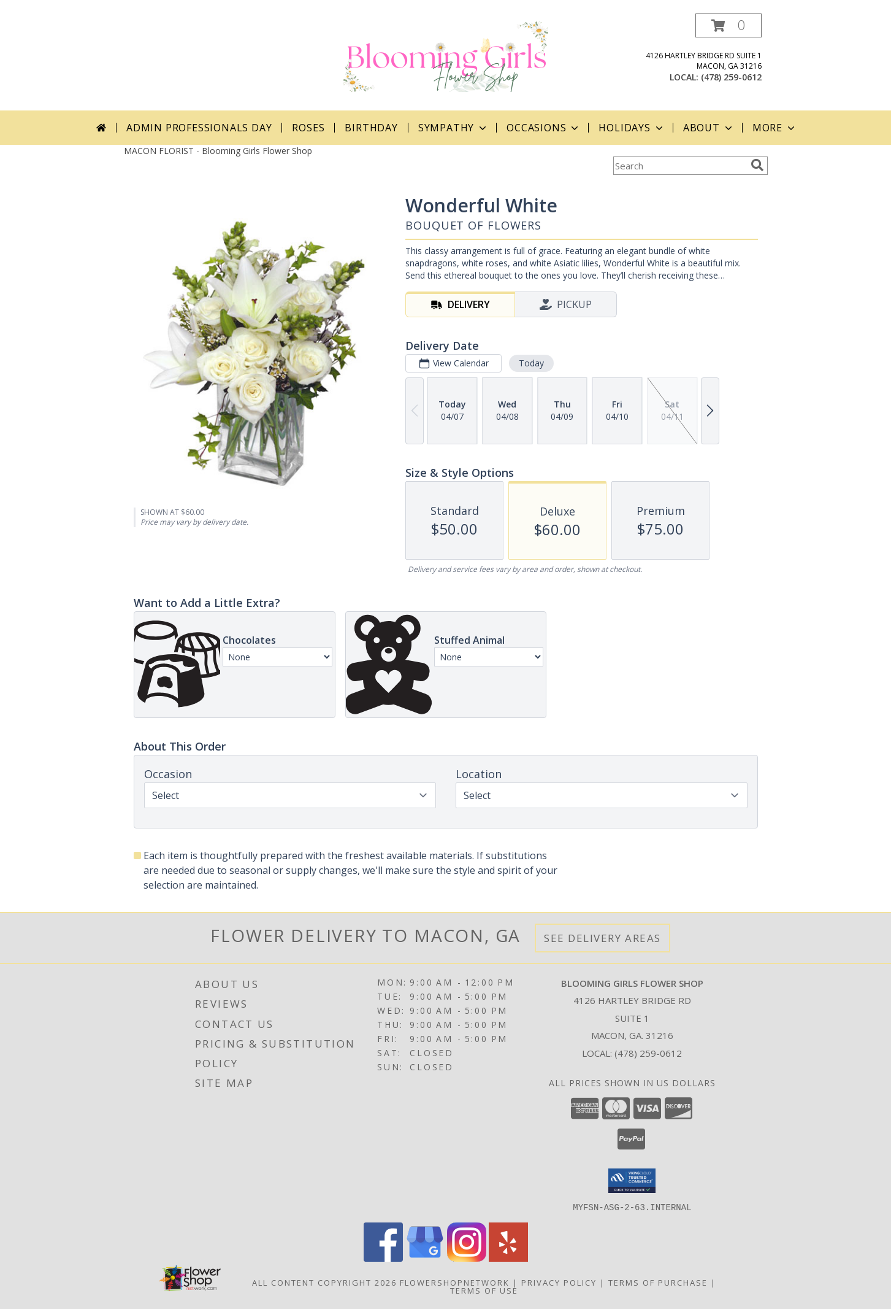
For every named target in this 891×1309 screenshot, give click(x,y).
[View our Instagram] (466, 1258)
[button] (728, 25)
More (774, 127)
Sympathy (453, 127)
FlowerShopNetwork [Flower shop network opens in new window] (455, 1282)
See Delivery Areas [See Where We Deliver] (602, 938)
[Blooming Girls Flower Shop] (445, 55)
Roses (308, 127)
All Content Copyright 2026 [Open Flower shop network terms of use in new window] (324, 1282)
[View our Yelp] (508, 1258)
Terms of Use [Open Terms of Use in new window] (484, 1289)
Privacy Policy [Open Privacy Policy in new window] (559, 1282)
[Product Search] (679, 165)
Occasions (544, 127)
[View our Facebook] (383, 1258)
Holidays (631, 127)
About (709, 127)
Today (530, 363)
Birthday (371, 127)
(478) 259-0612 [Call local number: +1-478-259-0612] (731, 77)
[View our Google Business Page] (425, 1258)
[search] (757, 165)
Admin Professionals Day (199, 127)
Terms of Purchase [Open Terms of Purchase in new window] (658, 1282)
